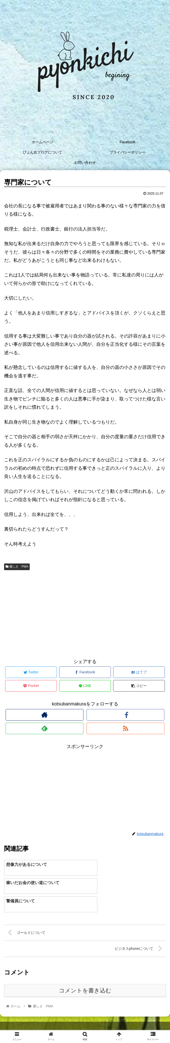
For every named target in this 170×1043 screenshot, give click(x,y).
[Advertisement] (85, 613)
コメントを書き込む (85, 972)
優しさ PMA (17, 566)
